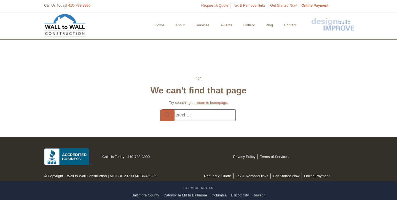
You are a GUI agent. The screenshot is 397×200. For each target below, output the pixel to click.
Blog (269, 25)
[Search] (167, 115)
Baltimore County (145, 195)
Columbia (219, 195)
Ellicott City (240, 195)
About (180, 25)
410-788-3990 (79, 5)
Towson (259, 195)
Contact (290, 25)
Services (203, 25)
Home (159, 25)
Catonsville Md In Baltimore (185, 195)
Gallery (249, 25)
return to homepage (211, 103)
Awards (226, 25)
